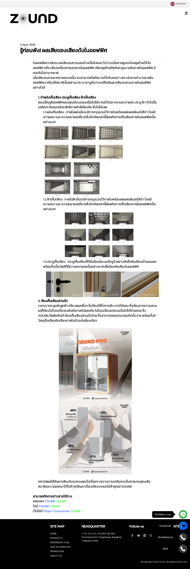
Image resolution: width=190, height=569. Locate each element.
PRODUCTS (56, 538)
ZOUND (50, 501)
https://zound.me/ (56, 511)
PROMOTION (57, 551)
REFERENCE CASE (59, 542)
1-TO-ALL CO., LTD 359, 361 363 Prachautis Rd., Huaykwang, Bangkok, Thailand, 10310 (102, 537)
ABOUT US (56, 556)
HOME (53, 533)
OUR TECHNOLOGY (60, 547)
